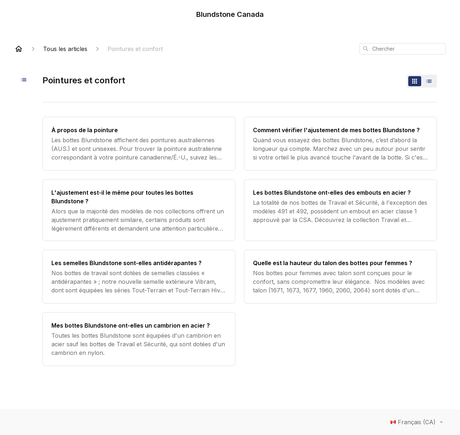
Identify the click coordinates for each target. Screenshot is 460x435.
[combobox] (402, 49)
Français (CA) (418, 422)
